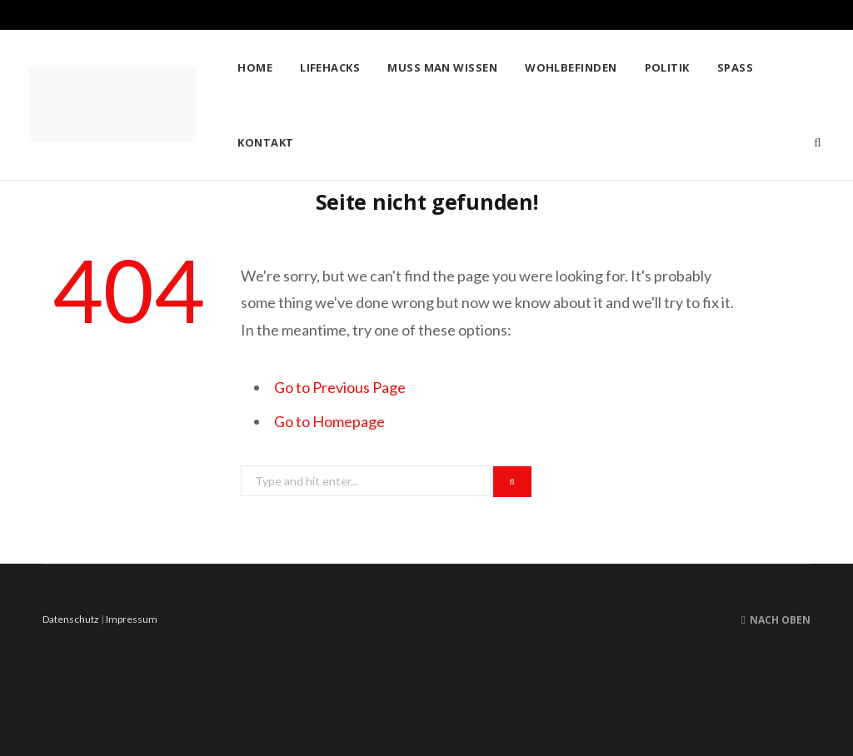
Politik (667, 67)
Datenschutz (70, 619)
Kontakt (265, 142)
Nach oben (776, 620)
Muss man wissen (442, 67)
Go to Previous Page (340, 387)
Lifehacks (330, 67)
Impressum (131, 619)
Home (254, 67)
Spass (735, 67)
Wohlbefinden (570, 67)
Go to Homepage (329, 421)
